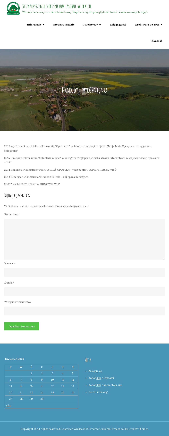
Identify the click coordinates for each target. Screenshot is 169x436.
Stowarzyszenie (64, 24)
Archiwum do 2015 (147, 24)
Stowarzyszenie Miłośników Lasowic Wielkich (56, 6)
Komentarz (11, 214)
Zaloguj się (95, 370)
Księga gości (118, 24)
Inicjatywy (90, 24)
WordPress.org (98, 392)
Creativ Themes (138, 428)
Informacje (34, 24)
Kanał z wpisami (101, 378)
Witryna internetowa (17, 301)
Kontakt (156, 40)
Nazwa (9, 263)
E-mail (9, 282)
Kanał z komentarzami (105, 385)
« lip (8, 405)
